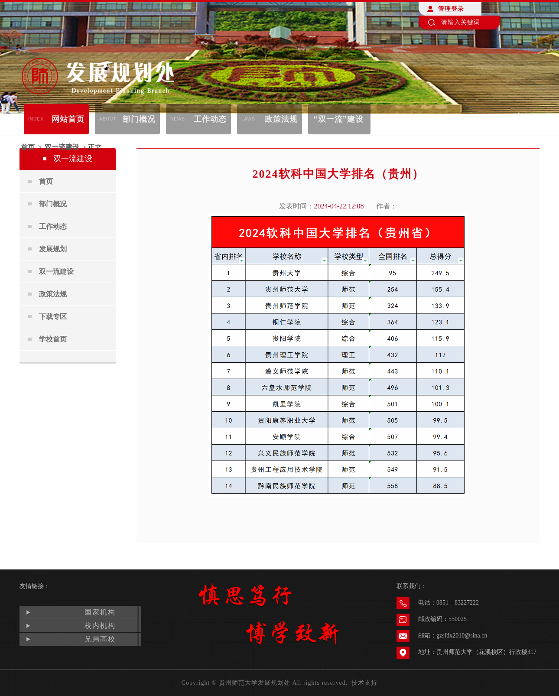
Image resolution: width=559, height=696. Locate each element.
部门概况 (127, 119)
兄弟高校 (100, 639)
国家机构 (100, 612)
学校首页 (53, 339)
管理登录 (451, 9)
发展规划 (53, 249)
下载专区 (53, 316)
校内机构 (100, 625)
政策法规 (269, 119)
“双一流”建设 (339, 119)
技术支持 (364, 683)
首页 (28, 147)
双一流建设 (62, 147)
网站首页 (56, 119)
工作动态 (198, 119)
